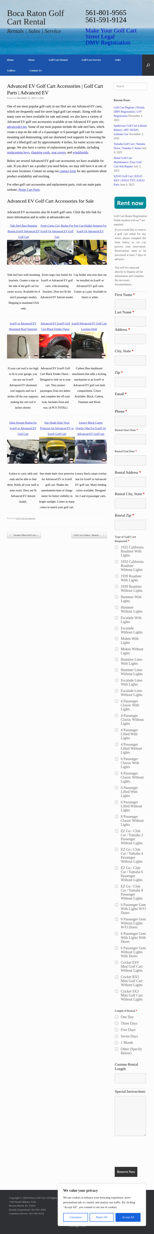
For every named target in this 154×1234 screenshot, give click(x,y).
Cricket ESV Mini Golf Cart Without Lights (132, 966)
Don (42, 98)
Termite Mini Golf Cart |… (24, 535)
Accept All (128, 1217)
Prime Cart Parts (29, 189)
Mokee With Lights (130, 641)
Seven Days (129, 1036)
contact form (67, 171)
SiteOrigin (74, 1226)
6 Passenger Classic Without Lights (132, 777)
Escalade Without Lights (132, 630)
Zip (119, 373)
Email (121, 394)
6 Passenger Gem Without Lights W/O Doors (133, 923)
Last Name (124, 312)
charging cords (40, 152)
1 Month (127, 1043)
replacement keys (18, 152)
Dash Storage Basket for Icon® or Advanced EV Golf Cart (23, 428)
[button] (148, 65)
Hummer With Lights (131, 599)
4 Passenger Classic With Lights (130, 705)
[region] (102, 1205)
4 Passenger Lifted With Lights (129, 734)
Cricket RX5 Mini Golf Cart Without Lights (132, 981)
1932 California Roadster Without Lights (132, 566)
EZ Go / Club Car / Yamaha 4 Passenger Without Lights (132, 855)
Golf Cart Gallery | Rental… (89, 535)
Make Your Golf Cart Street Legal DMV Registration (111, 36)
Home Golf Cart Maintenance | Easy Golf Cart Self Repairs (127, 162)
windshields (80, 152)
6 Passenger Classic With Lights (130, 763)
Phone (121, 411)
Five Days (128, 1030)
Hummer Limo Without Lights (132, 672)
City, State (124, 351)
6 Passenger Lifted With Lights (129, 792)
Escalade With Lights (131, 620)
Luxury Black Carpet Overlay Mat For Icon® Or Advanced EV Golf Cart (91, 428)
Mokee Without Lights (132, 651)
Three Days (129, 1023)
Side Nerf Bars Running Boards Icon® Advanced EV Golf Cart (24, 231)
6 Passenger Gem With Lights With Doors (133, 938)
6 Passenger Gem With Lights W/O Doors (133, 909)
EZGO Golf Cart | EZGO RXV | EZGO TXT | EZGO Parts (129, 180)
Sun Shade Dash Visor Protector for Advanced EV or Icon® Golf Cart (57, 428)
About (31, 59)
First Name (125, 295)
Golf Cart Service (91, 59)
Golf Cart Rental (58, 59)
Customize (76, 1217)
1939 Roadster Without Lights (132, 589)
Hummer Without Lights (132, 609)
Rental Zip (124, 515)
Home (10, 59)
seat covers (59, 152)
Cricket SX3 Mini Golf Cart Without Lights (132, 995)
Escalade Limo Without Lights (132, 693)
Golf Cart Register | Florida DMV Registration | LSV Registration (129, 111)
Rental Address (128, 473)
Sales (118, 59)
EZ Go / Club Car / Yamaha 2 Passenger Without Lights (132, 837)
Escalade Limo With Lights (131, 682)
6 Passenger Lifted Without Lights (131, 806)
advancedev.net (17, 126)
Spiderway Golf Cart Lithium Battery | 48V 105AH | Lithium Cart (130, 130)
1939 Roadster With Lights (131, 578)
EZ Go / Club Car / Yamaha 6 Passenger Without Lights (132, 874)
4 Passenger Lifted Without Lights (131, 748)
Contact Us (35, 70)
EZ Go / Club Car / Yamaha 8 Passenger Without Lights (132, 892)
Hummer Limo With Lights (131, 661)
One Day (127, 1017)
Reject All (101, 1217)
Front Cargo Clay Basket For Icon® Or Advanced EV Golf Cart (57, 231)
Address (122, 330)
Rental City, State (130, 494)
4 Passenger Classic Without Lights (132, 720)
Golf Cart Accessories (25, 518)
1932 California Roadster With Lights (132, 551)
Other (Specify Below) (131, 1051)
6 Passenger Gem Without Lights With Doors (133, 952)
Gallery (11, 70)
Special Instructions (130, 1092)
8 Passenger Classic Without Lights (132, 821)
